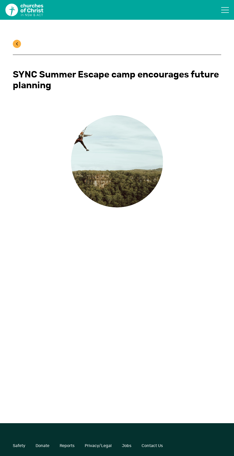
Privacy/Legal (98, 446)
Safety (19, 446)
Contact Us (152, 446)
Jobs (126, 446)
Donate (42, 446)
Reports (67, 446)
